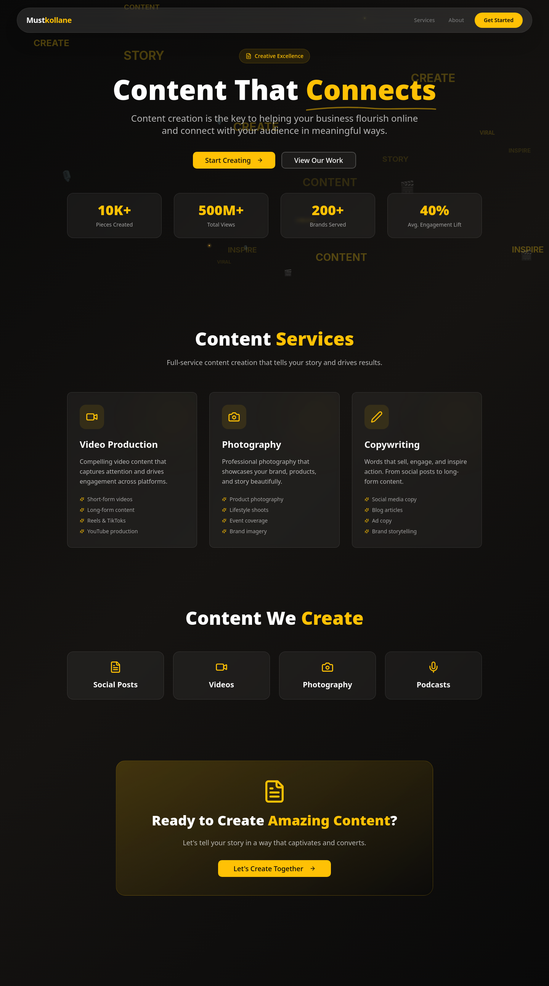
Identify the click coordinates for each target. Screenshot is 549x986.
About (456, 20)
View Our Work (318, 160)
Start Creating (234, 160)
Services (424, 20)
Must (49, 20)
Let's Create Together (274, 868)
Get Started (499, 20)
